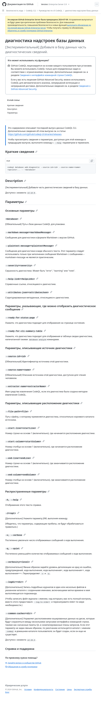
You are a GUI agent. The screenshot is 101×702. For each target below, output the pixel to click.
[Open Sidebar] (3, 10)
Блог (7, 692)
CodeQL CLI (31, 10)
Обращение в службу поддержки (21, 666)
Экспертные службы (83, 689)
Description (15, 180)
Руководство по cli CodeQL (50, 10)
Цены (69, 689)
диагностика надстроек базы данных (81, 10)
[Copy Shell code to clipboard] (92, 161)
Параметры (16, 202)
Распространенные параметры (27, 491)
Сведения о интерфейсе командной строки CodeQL (46, 75)
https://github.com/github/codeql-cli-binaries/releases (34, 134)
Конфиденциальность (43, 689)
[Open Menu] (97, 4)
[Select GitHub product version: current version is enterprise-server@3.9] (55, 4)
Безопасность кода (14, 10)
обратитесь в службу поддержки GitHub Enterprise (29, 30)
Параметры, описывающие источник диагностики (40, 348)
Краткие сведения (21, 151)
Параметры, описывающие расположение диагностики (43, 403)
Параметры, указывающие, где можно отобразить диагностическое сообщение (50, 307)
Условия (28, 689)
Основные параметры (21, 210)
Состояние (60, 689)
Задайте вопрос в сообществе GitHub (23, 663)
